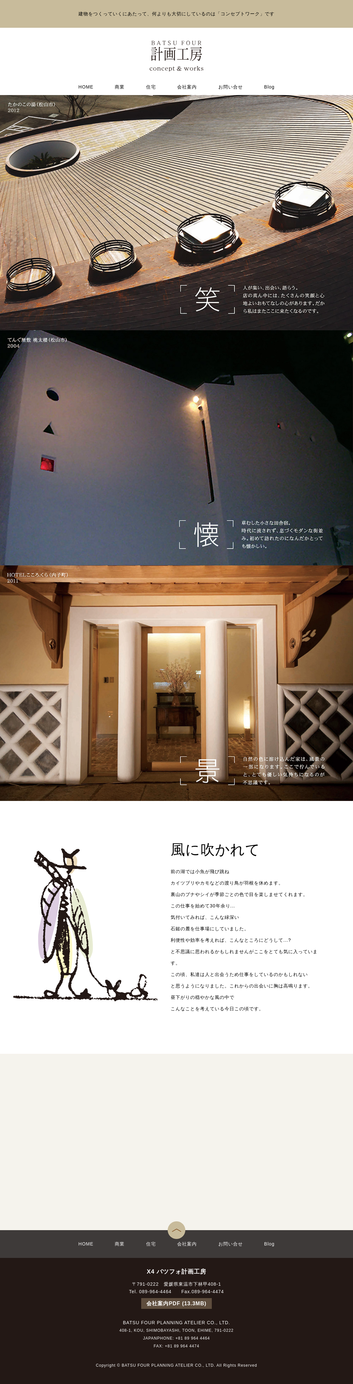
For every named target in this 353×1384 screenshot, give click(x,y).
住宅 (151, 87)
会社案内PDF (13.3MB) (176, 1303)
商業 (120, 87)
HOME (85, 87)
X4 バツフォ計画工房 (176, 1271)
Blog (269, 87)
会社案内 (187, 87)
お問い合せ (230, 87)
